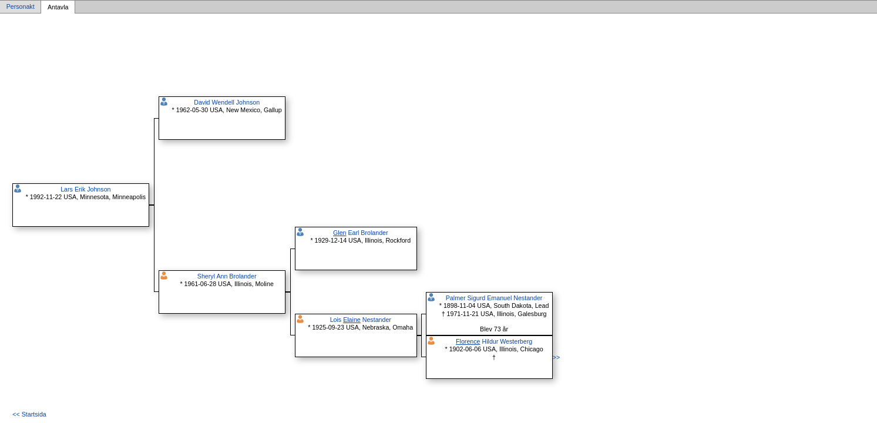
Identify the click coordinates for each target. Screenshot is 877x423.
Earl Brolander (360, 232)
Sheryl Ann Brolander (227, 276)
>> (556, 357)
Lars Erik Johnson (85, 189)
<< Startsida (29, 414)
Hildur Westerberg (494, 341)
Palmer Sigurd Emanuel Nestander (494, 297)
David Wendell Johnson (227, 102)
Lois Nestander (360, 319)
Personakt (20, 7)
